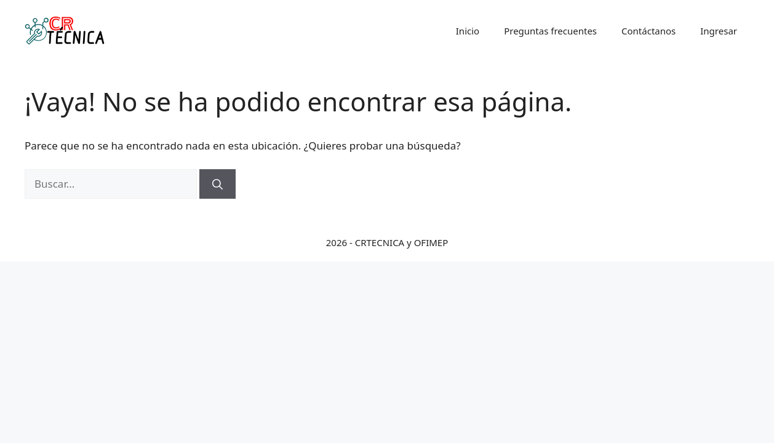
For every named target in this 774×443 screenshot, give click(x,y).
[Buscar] (217, 184)
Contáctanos (648, 31)
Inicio (467, 31)
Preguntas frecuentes (550, 31)
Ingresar (718, 31)
